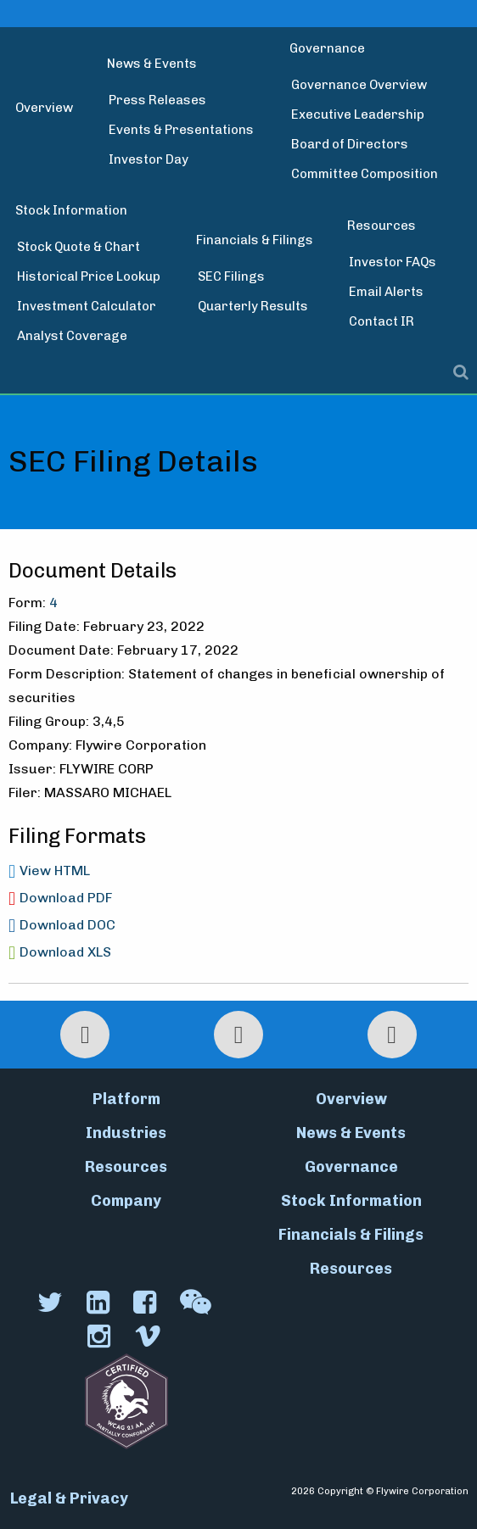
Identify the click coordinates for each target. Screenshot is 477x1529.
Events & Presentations (181, 129)
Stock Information (71, 210)
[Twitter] (52, 1303)
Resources (381, 225)
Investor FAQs (392, 262)
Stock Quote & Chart (78, 246)
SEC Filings (231, 276)
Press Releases (157, 100)
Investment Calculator (86, 306)
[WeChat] (197, 1303)
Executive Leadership (357, 114)
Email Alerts (386, 291)
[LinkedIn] (100, 1303)
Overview (44, 107)
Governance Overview (359, 84)
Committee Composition (364, 173)
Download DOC (67, 925)
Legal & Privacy (69, 1498)
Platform (126, 1099)
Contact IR (381, 321)
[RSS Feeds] (238, 1034)
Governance (327, 48)
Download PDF (66, 898)
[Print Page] (84, 1034)
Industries (126, 1133)
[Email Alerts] (392, 1034)
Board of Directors (349, 144)
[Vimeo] (149, 1336)
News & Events (152, 63)
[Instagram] (100, 1336)
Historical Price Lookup (88, 276)
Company (126, 1200)
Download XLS (65, 952)
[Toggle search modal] (238, 372)
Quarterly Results (253, 306)
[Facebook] (146, 1303)
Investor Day (148, 159)
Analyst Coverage (72, 335)
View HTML (55, 870)
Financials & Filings (254, 240)
